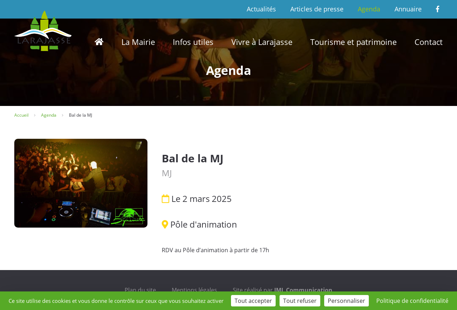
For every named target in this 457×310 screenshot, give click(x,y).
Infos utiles (193, 42)
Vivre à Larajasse (261, 42)
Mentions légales (194, 290)
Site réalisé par (282, 290)
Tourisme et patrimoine (353, 42)
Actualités (261, 9)
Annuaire (408, 9)
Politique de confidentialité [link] (412, 301)
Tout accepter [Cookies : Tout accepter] (253, 301)
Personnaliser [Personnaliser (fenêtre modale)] (346, 301)
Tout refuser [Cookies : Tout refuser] (300, 301)
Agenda (369, 9)
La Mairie (138, 42)
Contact (429, 42)
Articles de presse (316, 9)
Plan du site (140, 290)
